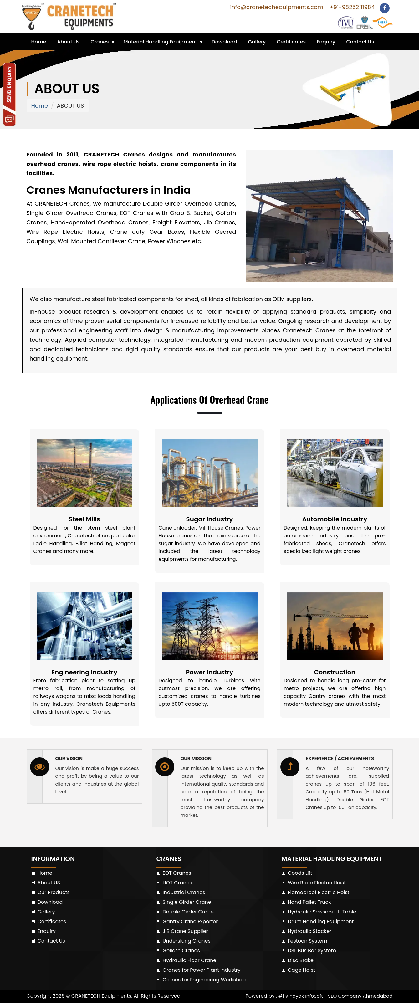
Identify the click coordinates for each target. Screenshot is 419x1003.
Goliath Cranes (181, 950)
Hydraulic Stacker (310, 931)
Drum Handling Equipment (321, 921)
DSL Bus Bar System (312, 950)
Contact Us (360, 41)
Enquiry (326, 41)
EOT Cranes (177, 873)
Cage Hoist (301, 970)
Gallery (257, 41)
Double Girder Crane (188, 911)
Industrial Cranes (184, 892)
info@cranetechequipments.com (275, 7)
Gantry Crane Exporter (190, 921)
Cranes (99, 41)
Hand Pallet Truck (309, 902)
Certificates (291, 41)
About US (49, 882)
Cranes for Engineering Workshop (204, 979)
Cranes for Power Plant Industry (202, 970)
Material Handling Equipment (160, 41)
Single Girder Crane (187, 902)
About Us (68, 41)
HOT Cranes (177, 882)
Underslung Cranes (187, 940)
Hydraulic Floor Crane (190, 960)
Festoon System (307, 940)
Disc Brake (301, 960)
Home (38, 41)
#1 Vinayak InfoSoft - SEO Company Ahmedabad (335, 996)
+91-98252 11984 (351, 7)
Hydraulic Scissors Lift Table (322, 911)
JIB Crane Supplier (185, 931)
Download (224, 41)
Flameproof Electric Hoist (319, 892)
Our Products (54, 892)
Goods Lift (300, 873)
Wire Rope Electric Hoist (317, 882)
